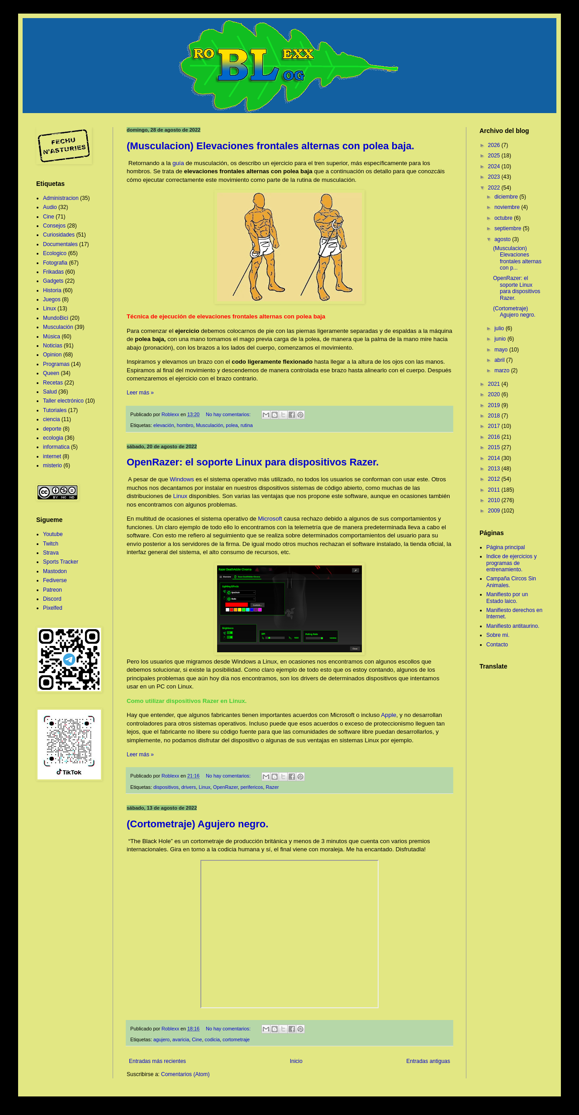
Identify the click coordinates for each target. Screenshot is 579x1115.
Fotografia (55, 263)
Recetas (53, 383)
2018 (495, 416)
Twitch (50, 544)
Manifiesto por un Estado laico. (507, 597)
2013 (495, 468)
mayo (501, 349)
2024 (495, 166)
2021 (495, 384)
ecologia (53, 438)
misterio (52, 465)
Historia (52, 290)
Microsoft (270, 518)
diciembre (506, 197)
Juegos (52, 299)
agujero (161, 1039)
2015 (495, 447)
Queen (51, 373)
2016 (495, 437)
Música (51, 336)
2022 (495, 188)
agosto (503, 239)
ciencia (51, 419)
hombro (185, 425)
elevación (163, 425)
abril (500, 360)
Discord (52, 599)
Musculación (209, 425)
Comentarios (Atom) (185, 1074)
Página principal (505, 547)
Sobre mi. (497, 635)
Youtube (53, 534)
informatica (56, 447)
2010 (495, 500)
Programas (56, 364)
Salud (50, 392)
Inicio (296, 1061)
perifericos (252, 787)
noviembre (507, 207)
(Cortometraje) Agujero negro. (197, 824)
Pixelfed (52, 608)
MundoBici (55, 318)
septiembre (508, 228)
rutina (247, 425)
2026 (495, 145)
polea (231, 425)
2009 (495, 511)
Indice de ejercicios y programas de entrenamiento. (511, 563)
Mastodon (55, 571)
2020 (495, 394)
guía (178, 163)
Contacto (497, 644)
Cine (197, 1039)
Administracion (61, 198)
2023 (495, 177)
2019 (495, 405)
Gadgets (53, 281)
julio (500, 328)
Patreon (52, 590)
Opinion (52, 354)
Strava (51, 553)
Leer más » (140, 392)
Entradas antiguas (428, 1061)
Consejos (54, 226)
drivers (188, 787)
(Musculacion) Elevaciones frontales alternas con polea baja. (270, 146)
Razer (272, 787)
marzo (502, 370)
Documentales (60, 244)
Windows (182, 479)
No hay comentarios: (229, 414)
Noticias (52, 345)
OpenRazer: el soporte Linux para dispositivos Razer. (253, 462)
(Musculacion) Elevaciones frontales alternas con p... (517, 258)
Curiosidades (59, 235)
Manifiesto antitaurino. (512, 626)
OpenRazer (225, 787)
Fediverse (55, 580)
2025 (495, 155)
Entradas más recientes (157, 1061)
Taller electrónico (63, 401)
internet (52, 456)
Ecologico (54, 253)
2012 (495, 479)
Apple (388, 715)
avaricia (180, 1039)
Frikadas (53, 272)
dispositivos (166, 787)
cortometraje (236, 1039)
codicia (212, 1039)
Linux (180, 496)
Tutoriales (54, 410)
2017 (495, 426)
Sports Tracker (60, 562)
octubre (504, 218)
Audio (50, 207)
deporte (52, 429)
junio (501, 339)
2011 (495, 490)
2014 (495, 458)
